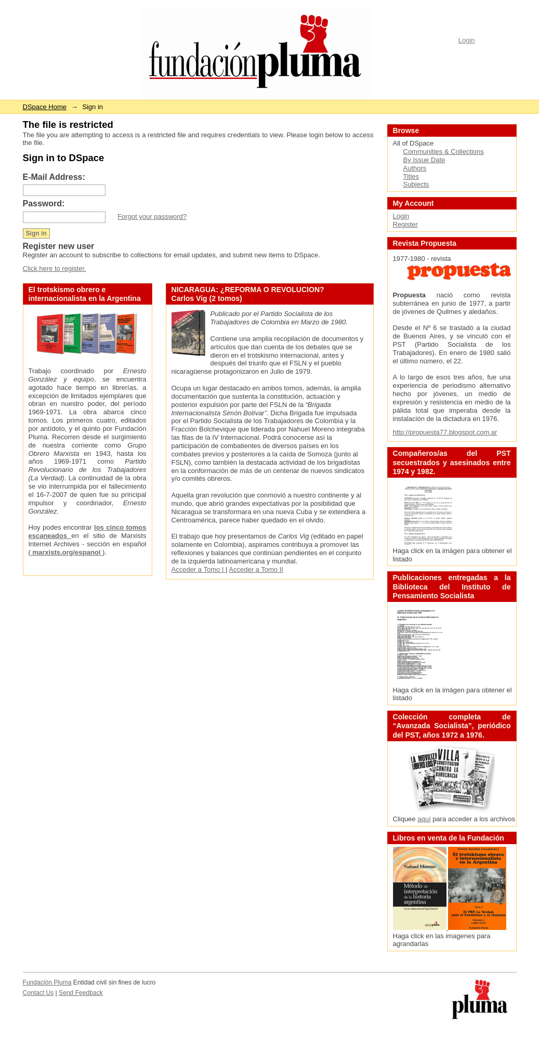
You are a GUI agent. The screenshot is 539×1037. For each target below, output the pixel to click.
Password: (44, 203)
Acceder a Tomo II (256, 569)
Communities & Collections (443, 151)
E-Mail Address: (54, 177)
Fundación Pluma (47, 982)
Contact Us (38, 992)
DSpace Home (45, 107)
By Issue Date (424, 160)
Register (405, 224)
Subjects (416, 184)
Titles (411, 176)
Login (466, 40)
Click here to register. (54, 268)
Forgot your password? (152, 216)
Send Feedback (81, 992)
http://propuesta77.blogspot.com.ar (445, 432)
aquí (423, 819)
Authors (415, 168)
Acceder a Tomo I (199, 569)
